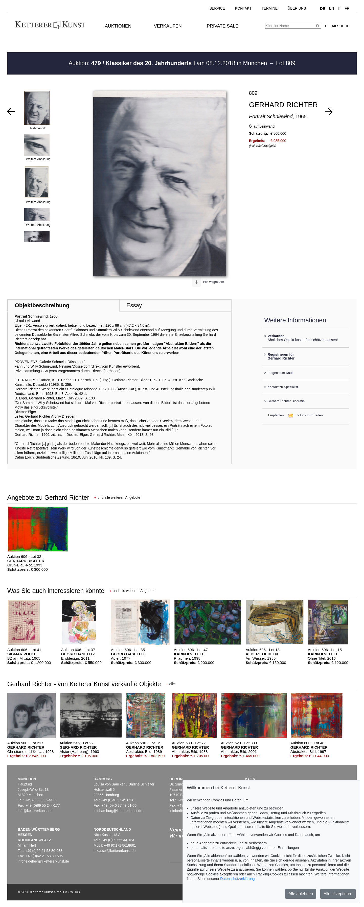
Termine (270, 8)
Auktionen (118, 26)
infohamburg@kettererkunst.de (118, 811)
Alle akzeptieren (338, 894)
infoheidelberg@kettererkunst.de (43, 861)
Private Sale (222, 26)
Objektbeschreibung (42, 305)
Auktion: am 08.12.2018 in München (168, 63)
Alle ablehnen (300, 894)
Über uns (297, 8)
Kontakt (243, 8)
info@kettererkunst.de (35, 811)
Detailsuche (337, 26)
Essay (134, 305)
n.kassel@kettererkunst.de (114, 851)
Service (217, 8)
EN (331, 8)
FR (347, 8)
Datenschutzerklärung (237, 879)
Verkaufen (168, 26)
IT (339, 8)
